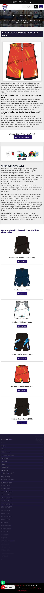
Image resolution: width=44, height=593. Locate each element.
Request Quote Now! (22, 137)
